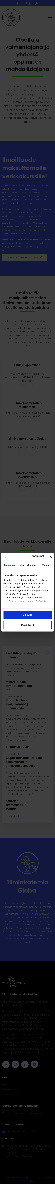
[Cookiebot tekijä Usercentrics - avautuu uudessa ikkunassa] (32, 557)
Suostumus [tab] (9, 565)
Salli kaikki (27, 615)
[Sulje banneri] (51, 557)
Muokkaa (27, 624)
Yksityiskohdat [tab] (28, 565)
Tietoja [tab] (45, 565)
